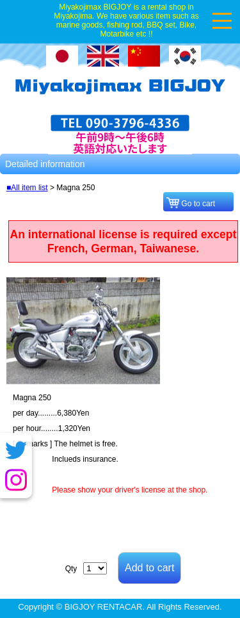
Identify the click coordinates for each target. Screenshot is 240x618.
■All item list (27, 187)
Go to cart (200, 203)
